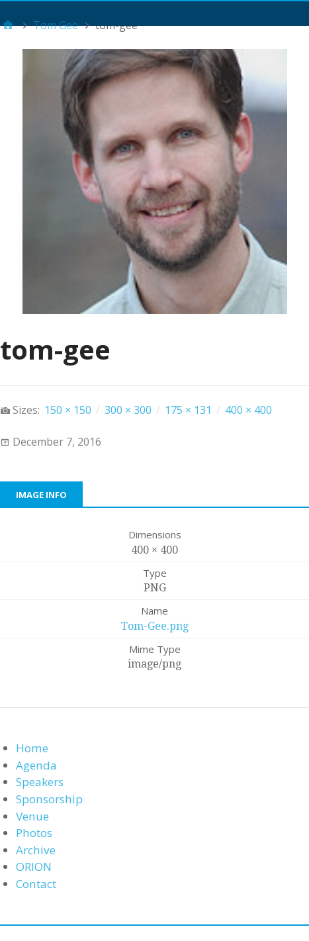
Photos (34, 832)
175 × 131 (188, 410)
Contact (36, 883)
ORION (34, 866)
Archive (36, 850)
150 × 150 (67, 410)
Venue (32, 816)
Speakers (40, 781)
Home (32, 748)
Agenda (36, 765)
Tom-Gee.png (155, 626)
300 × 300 (128, 410)
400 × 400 (248, 410)
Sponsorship (49, 799)
